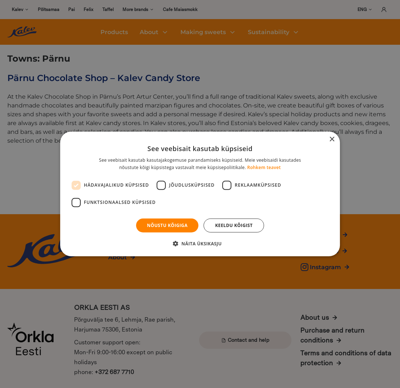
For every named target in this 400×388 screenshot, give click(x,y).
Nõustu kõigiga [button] (167, 225)
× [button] (331, 139)
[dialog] (200, 194)
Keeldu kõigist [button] (234, 225)
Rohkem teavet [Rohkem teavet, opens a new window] (264, 167)
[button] (199, 243)
